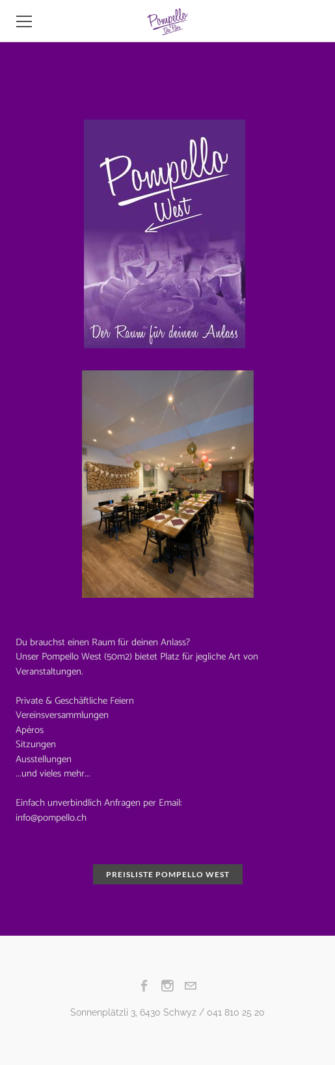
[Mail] (190, 986)
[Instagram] (167, 986)
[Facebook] (145, 986)
